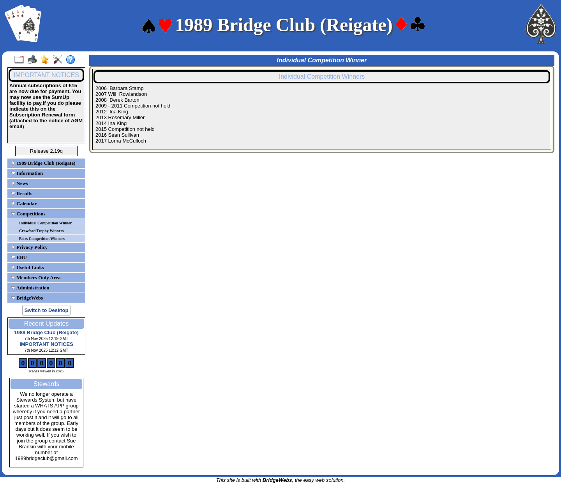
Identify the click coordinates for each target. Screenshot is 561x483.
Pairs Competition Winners (42, 238)
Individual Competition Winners (322, 76)
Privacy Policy (29, 247)
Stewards (47, 384)
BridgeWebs (27, 298)
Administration (30, 288)
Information (27, 173)
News (19, 183)
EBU (19, 257)
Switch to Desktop (47, 310)
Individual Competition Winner (45, 223)
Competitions (28, 214)
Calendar (24, 203)
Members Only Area (35, 277)
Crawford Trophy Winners (41, 231)
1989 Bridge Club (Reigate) (43, 163)
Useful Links (27, 267)
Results (21, 193)
